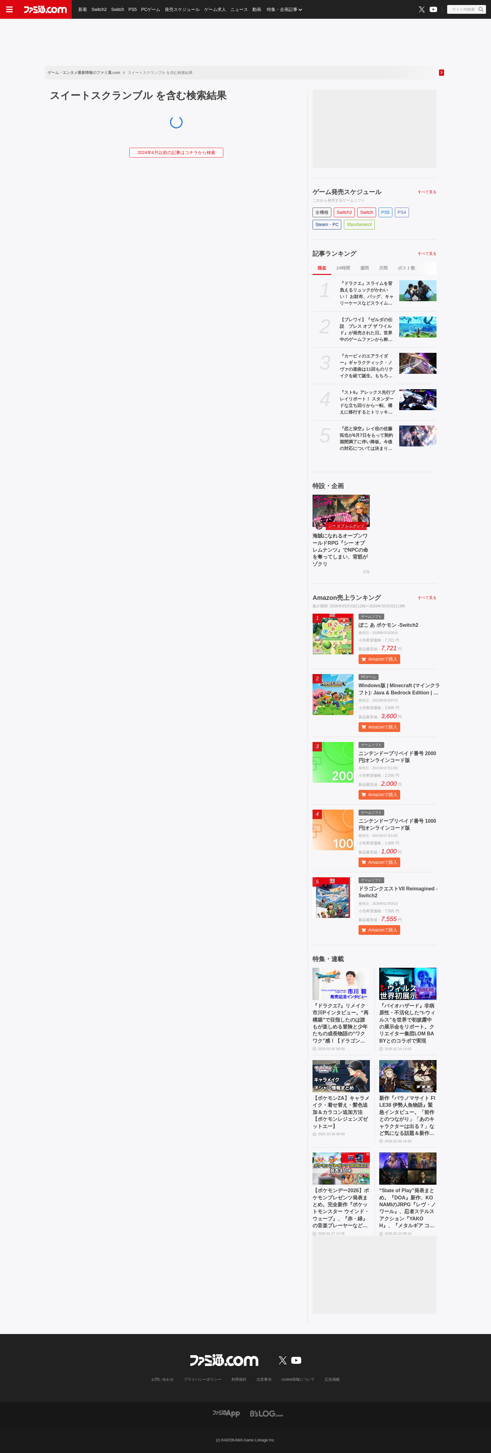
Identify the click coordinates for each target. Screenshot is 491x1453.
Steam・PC (327, 224)
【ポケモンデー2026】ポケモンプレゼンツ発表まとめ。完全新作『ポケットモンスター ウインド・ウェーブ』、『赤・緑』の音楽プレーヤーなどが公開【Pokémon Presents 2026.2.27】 (341, 1208)
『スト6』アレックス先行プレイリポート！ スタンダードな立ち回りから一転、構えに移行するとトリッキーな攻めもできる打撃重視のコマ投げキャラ (367, 402)
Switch (117, 9)
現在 (322, 268)
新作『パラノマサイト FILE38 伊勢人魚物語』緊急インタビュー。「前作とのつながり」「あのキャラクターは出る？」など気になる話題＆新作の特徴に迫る (407, 1116)
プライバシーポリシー (202, 1379)
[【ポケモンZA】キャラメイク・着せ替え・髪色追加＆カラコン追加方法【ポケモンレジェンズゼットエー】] (341, 1076)
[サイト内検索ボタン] (466, 9)
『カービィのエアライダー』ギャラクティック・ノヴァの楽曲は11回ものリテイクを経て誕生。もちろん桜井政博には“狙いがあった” (366, 366)
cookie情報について (298, 1379)
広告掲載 (332, 1379)
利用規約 (238, 1379)
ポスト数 (406, 268)
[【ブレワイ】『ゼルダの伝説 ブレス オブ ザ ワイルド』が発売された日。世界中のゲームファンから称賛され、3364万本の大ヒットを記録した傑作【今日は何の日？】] (418, 327)
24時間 (343, 268)
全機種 (321, 212)
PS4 (402, 212)
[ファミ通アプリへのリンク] (226, 1413)
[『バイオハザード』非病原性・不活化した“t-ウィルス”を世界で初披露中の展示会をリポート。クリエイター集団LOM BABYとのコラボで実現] (408, 984)
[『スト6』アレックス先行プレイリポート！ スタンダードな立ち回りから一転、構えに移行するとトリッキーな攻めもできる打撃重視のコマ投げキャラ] (418, 399)
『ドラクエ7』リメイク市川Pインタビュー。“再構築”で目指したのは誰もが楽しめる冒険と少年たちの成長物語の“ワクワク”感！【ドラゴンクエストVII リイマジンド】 (341, 1023)
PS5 (132, 9)
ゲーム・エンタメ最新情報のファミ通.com (84, 72)
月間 (383, 268)
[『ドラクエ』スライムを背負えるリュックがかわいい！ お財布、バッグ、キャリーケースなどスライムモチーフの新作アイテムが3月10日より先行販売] (418, 290)
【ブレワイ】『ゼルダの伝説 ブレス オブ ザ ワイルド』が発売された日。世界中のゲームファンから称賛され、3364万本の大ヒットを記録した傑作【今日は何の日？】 (366, 330)
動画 (256, 9)
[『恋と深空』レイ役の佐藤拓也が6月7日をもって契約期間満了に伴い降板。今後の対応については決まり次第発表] (418, 435)
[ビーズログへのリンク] (266, 1413)
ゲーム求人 (215, 9)
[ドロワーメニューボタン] (9, 9)
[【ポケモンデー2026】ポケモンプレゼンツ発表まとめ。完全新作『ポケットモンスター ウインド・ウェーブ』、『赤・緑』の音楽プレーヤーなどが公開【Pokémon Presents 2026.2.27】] (341, 1168)
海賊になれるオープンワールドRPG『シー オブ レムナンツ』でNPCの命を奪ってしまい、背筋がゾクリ (340, 550)
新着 (82, 9)
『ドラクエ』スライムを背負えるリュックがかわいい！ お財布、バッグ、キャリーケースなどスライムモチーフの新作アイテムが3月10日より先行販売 (367, 294)
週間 (364, 268)
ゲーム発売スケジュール (347, 191)
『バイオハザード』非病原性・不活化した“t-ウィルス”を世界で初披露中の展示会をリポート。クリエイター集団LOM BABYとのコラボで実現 (407, 1023)
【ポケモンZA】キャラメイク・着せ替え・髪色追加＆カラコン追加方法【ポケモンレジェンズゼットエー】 (341, 1112)
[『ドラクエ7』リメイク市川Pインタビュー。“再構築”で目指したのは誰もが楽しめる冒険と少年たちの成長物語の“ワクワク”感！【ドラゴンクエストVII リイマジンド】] (341, 984)
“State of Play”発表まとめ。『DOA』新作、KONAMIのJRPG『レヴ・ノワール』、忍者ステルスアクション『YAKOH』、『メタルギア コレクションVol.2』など (407, 1208)
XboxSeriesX (359, 224)
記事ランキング (334, 253)
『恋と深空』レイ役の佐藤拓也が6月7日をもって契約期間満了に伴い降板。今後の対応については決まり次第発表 (366, 439)
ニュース (239, 9)
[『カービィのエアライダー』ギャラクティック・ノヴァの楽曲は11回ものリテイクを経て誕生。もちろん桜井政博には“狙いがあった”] (418, 363)
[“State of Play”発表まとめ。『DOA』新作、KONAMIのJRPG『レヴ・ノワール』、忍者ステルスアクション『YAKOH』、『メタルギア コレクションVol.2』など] (408, 1168)
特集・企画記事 (282, 9)
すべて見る (427, 192)
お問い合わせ (162, 1379)
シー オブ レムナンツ (346, 526)
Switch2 (99, 9)
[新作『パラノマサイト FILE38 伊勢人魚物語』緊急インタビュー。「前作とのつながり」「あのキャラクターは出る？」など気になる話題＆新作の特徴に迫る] (408, 1076)
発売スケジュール (182, 9)
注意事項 (263, 1379)
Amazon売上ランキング (347, 597)
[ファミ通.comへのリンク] (45, 9)
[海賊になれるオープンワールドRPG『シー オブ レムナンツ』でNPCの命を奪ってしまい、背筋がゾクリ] (341, 511)
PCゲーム (150, 9)
